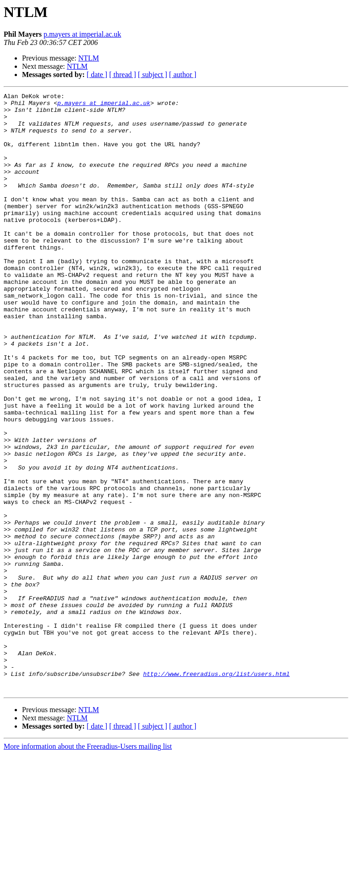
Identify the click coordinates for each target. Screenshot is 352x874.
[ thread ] (122, 74)
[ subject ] (152, 74)
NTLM (88, 58)
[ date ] (97, 74)
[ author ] (183, 74)
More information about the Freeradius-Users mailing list (88, 866)
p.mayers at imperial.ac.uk (82, 34)
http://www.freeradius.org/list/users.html (216, 790)
